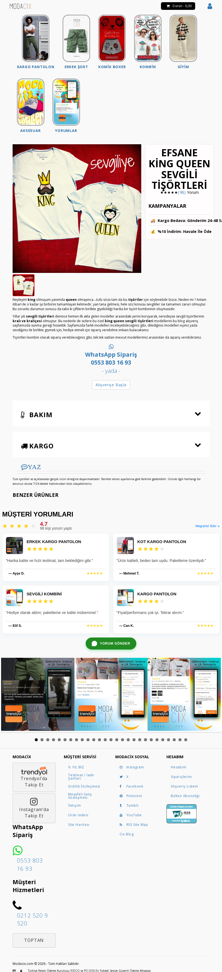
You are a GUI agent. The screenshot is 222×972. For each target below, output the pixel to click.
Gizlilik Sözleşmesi (84, 786)
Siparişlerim (181, 776)
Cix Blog (127, 834)
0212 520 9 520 (32, 919)
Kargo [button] (37, 445)
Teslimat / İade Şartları (81, 777)
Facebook (131, 786)
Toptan (34, 940)
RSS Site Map (134, 824)
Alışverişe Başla (111, 384)
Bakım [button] (37, 414)
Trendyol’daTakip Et (34, 777)
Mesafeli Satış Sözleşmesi (80, 796)
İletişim (74, 805)
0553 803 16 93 (30, 864)
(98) (182, 192)
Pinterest (131, 796)
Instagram (132, 767)
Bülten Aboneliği (185, 796)
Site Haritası (78, 824)
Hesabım (178, 767)
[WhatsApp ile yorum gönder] (111, 644)
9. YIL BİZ (76, 767)
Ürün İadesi (78, 815)
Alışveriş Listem (184, 786)
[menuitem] (36, 42)
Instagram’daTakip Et (34, 808)
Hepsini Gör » (208, 526)
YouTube (131, 815)
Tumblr (129, 805)
